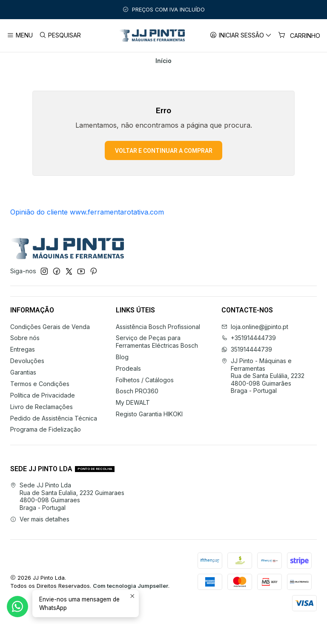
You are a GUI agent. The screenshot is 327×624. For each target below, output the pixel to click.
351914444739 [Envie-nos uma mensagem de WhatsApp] (246, 349)
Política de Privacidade (42, 395)
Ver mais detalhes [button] (39, 519)
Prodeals (128, 368)
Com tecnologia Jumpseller (130, 586)
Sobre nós (25, 337)
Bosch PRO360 (137, 391)
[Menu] (19, 35)
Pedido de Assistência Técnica (53, 418)
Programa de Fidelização (45, 429)
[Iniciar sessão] (241, 35)
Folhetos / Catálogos (145, 380)
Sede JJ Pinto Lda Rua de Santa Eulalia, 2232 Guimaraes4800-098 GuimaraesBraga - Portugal (67, 496)
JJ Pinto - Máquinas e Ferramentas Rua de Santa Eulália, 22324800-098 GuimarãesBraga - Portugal (262, 375)
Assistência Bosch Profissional (158, 326)
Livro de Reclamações (41, 406)
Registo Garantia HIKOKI (149, 414)
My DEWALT (133, 402)
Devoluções (27, 360)
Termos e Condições (39, 383)
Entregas (22, 349)
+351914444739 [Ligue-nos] (248, 337)
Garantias (23, 372)
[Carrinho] (299, 35)
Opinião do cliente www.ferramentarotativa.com (87, 212)
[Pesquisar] (59, 35)
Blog (122, 357)
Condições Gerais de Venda (50, 326)
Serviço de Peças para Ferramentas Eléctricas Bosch (157, 341)
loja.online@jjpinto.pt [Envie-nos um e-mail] (254, 326)
